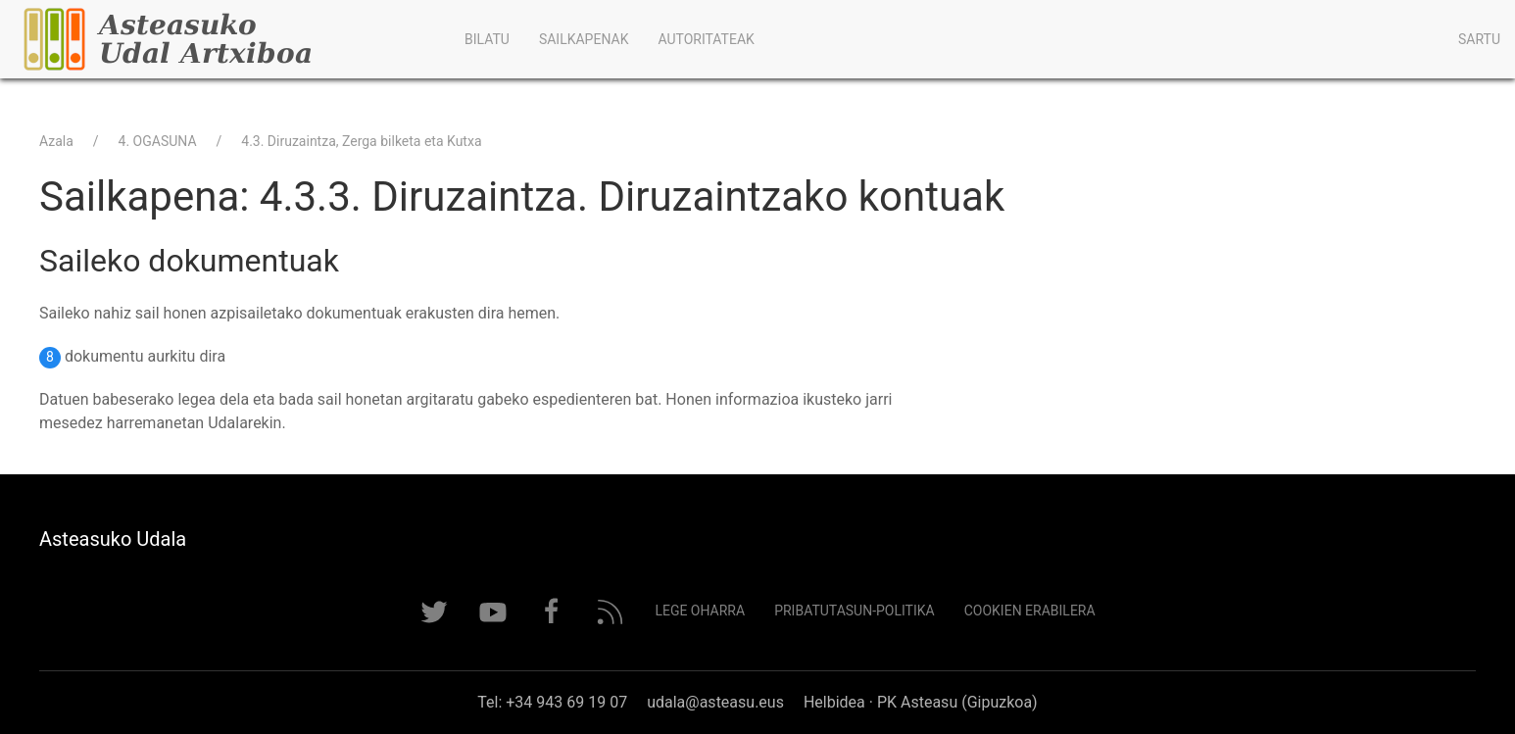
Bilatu (487, 39)
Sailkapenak (584, 39)
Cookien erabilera (1030, 610)
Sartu (1479, 39)
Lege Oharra (700, 610)
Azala (56, 141)
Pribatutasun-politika (854, 610)
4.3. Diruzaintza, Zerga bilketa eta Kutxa (361, 141)
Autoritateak (706, 39)
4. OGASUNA (158, 141)
